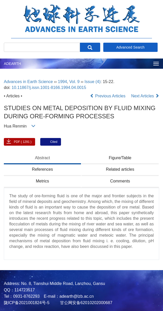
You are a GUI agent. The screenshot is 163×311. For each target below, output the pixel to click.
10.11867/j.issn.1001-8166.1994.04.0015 (49, 87)
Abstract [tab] (42, 158)
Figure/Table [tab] (120, 158)
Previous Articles (108, 96)
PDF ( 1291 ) (23, 142)
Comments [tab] (120, 181)
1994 (62, 81)
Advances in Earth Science (28, 81)
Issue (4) (92, 81)
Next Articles (145, 96)
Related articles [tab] (120, 169)
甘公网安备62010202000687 (85, 303)
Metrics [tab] (42, 181)
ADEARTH (12, 64)
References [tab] (42, 169)
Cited (53, 142)
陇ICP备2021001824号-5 (26, 303)
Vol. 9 (74, 81)
